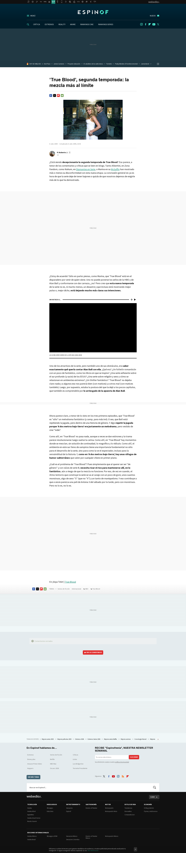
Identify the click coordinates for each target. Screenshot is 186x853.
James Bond (145, 64)
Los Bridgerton (78, 764)
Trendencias (128, 808)
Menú (32, 15)
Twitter (158, 24)
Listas (75, 759)
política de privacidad (122, 762)
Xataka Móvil (31, 811)
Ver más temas (33, 777)
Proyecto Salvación (74, 64)
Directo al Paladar (91, 808)
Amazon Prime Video (34, 764)
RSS (123, 776)
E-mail (62, 95)
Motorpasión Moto (111, 811)
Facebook (145, 24)
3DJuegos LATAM (52, 836)
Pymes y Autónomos (150, 811)
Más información (93, 851)
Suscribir (134, 757)
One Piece (47, 64)
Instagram (141, 24)
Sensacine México (71, 836)
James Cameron (59, 64)
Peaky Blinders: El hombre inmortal (126, 64)
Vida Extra (50, 811)
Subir (152, 797)
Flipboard (149, 24)
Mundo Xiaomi (32, 821)
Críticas (75, 755)
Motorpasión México (111, 836)
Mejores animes (126, 739)
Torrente (109, 64)
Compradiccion (130, 815)
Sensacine (69, 808)
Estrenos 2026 (79, 739)
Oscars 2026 (54, 768)
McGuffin (115, 169)
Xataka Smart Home (33, 818)
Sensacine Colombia (72, 840)
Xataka (29, 808)
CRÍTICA (36, 24)
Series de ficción (64, 589)
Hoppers (30, 768)
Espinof (93, 12)
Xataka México (32, 836)
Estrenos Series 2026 (94, 739)
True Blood (70, 581)
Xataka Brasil (31, 840)
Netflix (52, 759)
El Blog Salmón (149, 808)
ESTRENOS (49, 24)
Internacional (76, 589)
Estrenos (30, 755)
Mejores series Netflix (110, 739)
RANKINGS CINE (86, 24)
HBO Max (53, 764)
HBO (86, 589)
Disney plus (31, 759)
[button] (63, 152)
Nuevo (153, 15)
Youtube (153, 24)
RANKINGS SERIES (105, 24)
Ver (94, 652)
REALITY (61, 24)
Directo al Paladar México (91, 837)
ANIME (73, 24)
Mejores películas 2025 (64, 739)
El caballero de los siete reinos (93, 64)
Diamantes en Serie (85, 169)
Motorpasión (109, 808)
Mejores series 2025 (48, 739)
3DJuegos (50, 808)
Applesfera (30, 815)
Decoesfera (128, 811)
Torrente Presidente (80, 768)
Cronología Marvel (140, 739)
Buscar (154, 787)
